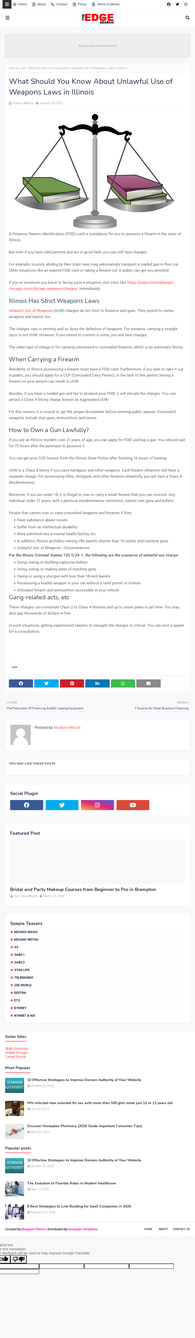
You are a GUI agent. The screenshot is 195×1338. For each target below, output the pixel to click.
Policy (79, 4)
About (39, 4)
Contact (59, 4)
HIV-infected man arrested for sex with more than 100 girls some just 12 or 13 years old (99, 1103)
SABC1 (19, 955)
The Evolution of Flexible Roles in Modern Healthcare (71, 1183)
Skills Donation (16, 1049)
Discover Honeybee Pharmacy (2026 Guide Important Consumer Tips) (84, 1126)
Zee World (22, 985)
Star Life (21, 970)
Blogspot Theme (33, 1229)
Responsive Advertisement (97, 46)
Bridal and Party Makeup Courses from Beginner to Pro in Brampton (83, 890)
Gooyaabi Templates (83, 1229)
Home (20, 4)
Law (22, 68)
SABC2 (19, 962)
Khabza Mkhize (22, 103)
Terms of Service (105, 4)
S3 (16, 947)
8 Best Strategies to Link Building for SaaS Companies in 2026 (79, 1206)
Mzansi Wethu (26, 939)
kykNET (20, 1008)
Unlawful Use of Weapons (31, 310)
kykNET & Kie (24, 1015)
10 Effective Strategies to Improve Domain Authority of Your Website (84, 1080)
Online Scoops (16, 1053)
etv (17, 1000)
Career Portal (15, 1057)
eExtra (20, 993)
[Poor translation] (18, 1259)
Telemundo (23, 977)
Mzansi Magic (26, 932)
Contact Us (181, 1229)
